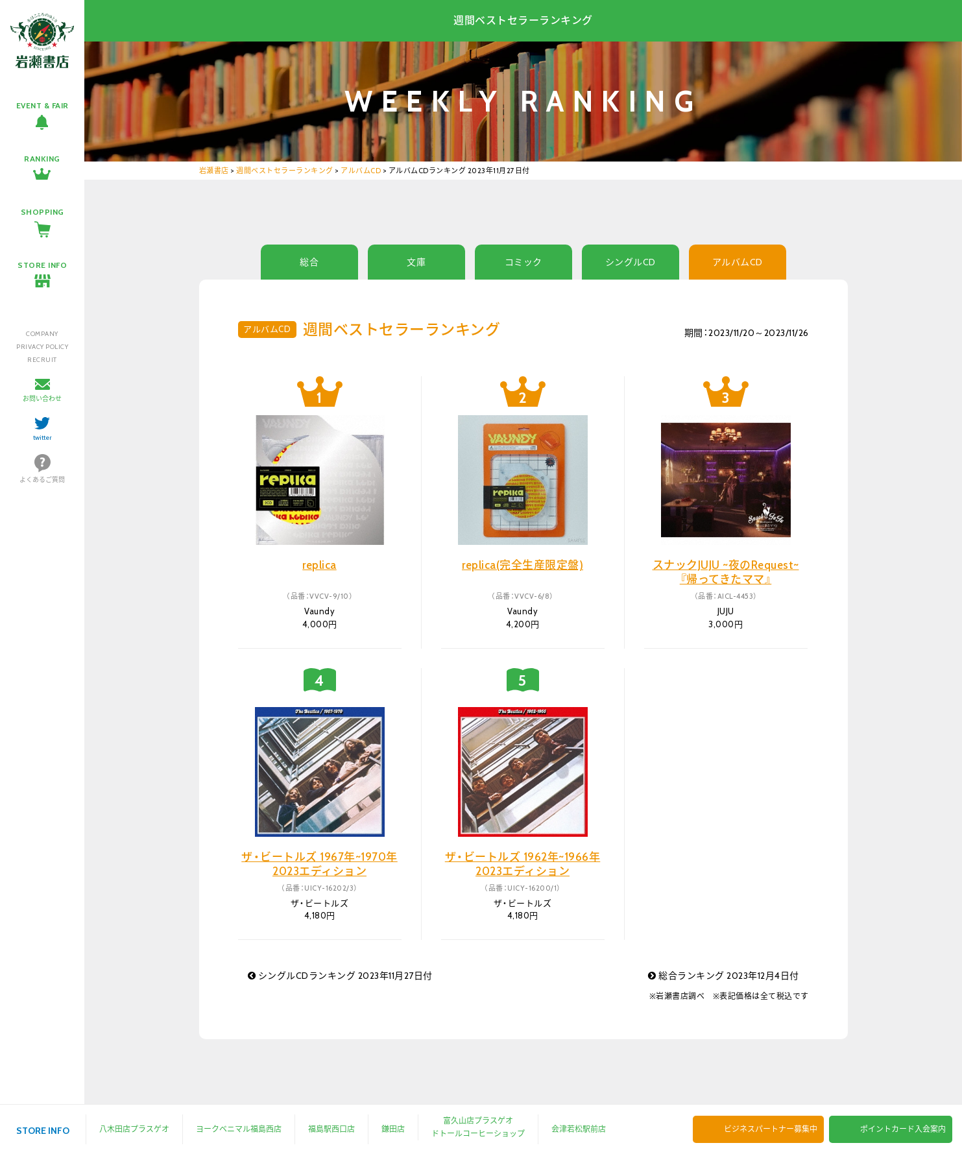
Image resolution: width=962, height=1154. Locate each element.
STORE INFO (42, 265)
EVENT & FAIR (42, 105)
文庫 (416, 262)
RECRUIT (42, 359)
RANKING (42, 158)
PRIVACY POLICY (42, 347)
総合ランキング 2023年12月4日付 (723, 975)
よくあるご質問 (42, 479)
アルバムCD (737, 262)
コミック (523, 262)
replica (319, 565)
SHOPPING (42, 212)
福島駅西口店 (331, 1129)
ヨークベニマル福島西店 (239, 1129)
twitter (42, 437)
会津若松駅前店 (578, 1129)
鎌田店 (393, 1129)
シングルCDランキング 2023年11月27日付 (340, 975)
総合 (309, 262)
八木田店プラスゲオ (134, 1129)
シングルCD (630, 262)
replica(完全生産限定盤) (522, 565)
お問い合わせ (42, 398)
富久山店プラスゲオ (478, 1120)
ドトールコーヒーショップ (478, 1133)
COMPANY (42, 334)
